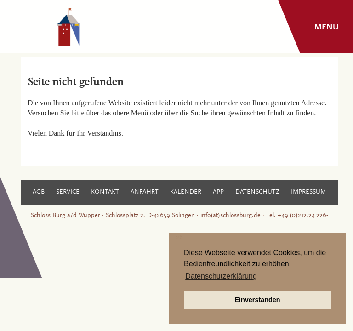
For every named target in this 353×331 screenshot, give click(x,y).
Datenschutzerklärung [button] (221, 276)
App (218, 192)
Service (68, 192)
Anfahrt (145, 192)
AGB (39, 192)
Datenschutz (257, 192)
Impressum (308, 192)
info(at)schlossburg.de (230, 215)
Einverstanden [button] (257, 299)
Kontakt (105, 192)
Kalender (185, 192)
